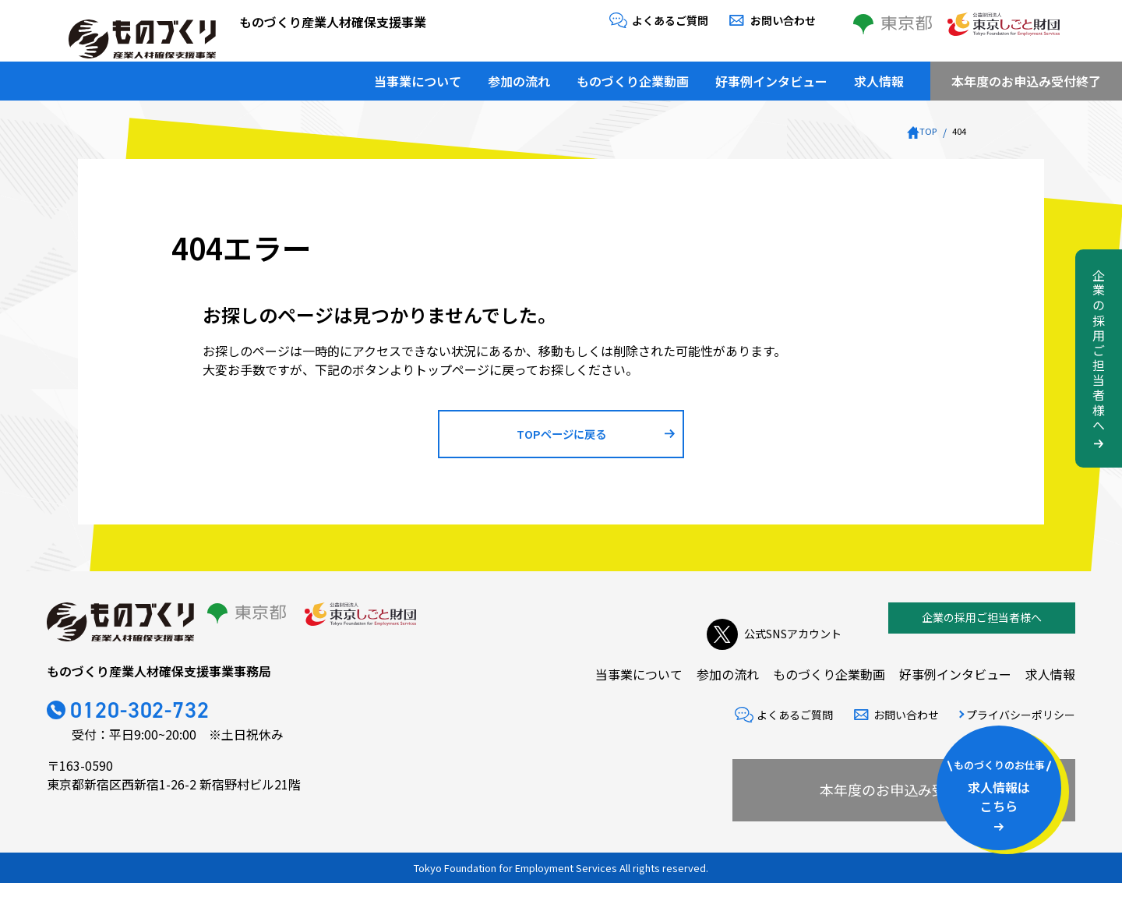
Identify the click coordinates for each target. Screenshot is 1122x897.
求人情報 (879, 74)
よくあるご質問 (670, 20)
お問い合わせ (783, 20)
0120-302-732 (161, 727)
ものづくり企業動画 (633, 74)
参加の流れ (519, 74)
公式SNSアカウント (767, 632)
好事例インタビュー (771, 74)
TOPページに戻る (561, 440)
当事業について (417, 74)
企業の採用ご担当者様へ (982, 631)
